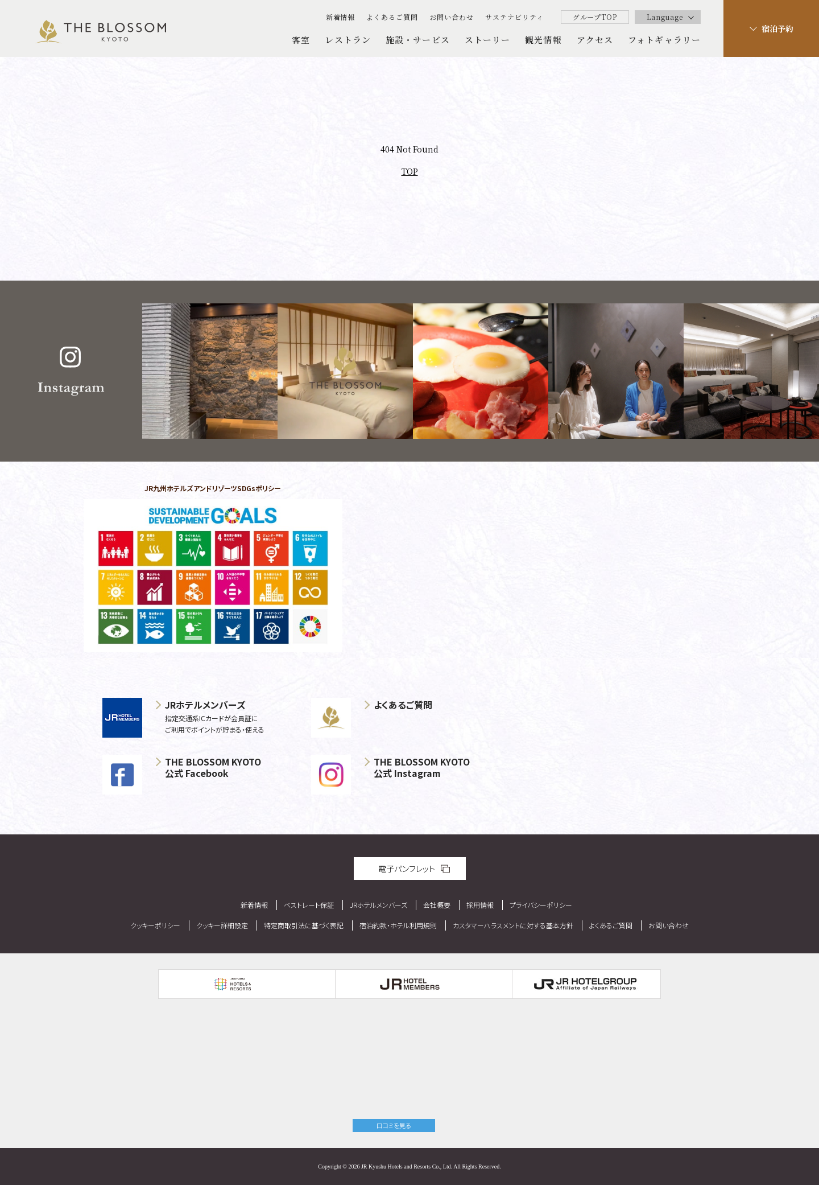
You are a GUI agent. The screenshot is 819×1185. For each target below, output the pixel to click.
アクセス (595, 40)
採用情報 (480, 905)
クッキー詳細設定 (222, 925)
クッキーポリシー (155, 925)
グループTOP (595, 17)
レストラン (348, 40)
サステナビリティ (514, 17)
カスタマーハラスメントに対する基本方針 (513, 925)
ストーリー (488, 40)
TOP (410, 171)
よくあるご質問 (392, 17)
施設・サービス (418, 40)
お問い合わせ (451, 17)
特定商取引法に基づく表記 (304, 925)
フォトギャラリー (664, 40)
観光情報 (543, 40)
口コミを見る (394, 1125)
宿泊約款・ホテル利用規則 (398, 925)
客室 (301, 40)
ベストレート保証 (309, 905)
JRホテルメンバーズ (378, 905)
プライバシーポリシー (541, 905)
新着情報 (340, 17)
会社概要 (436, 905)
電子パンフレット (406, 868)
